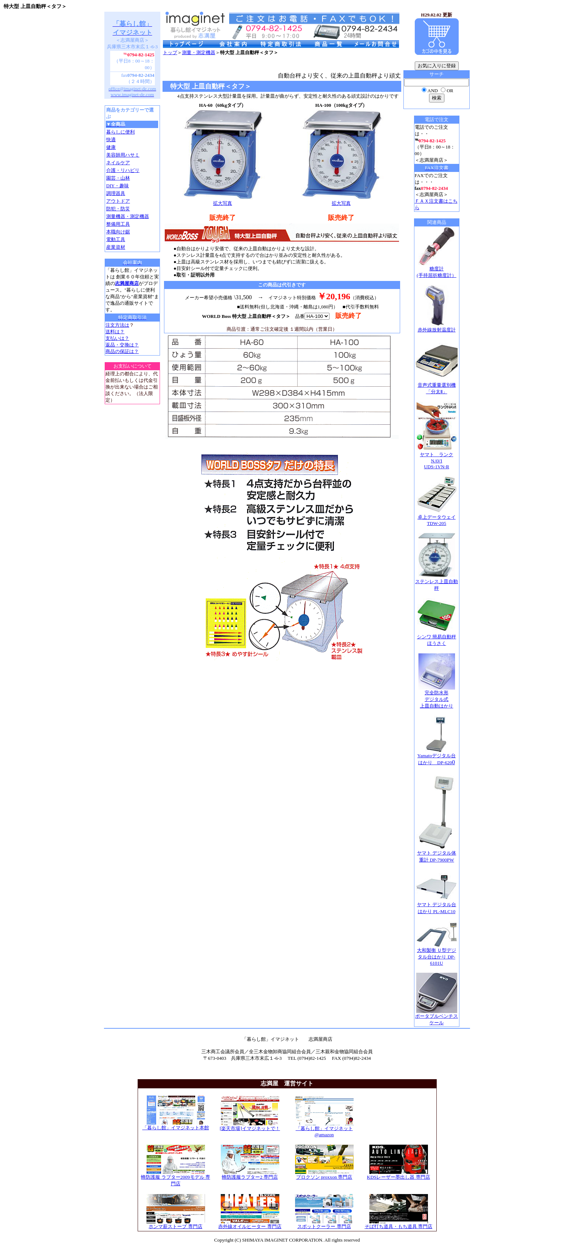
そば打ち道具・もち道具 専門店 (398, 1224)
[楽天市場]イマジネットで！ (250, 1126)
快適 (111, 139)
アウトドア (118, 201)
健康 (111, 147)
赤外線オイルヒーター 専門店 (249, 1224)
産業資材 (115, 247)
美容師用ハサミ (122, 155)
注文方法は (117, 325)
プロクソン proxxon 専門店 (324, 1175)
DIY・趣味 (117, 185)
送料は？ (114, 331)
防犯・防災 (118, 208)
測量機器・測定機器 (127, 216)
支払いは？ (117, 338)
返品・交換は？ (122, 345)
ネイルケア (118, 162)
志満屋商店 (127, 283)
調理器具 (115, 193)
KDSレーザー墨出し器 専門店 (398, 1175)
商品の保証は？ (122, 351)
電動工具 (115, 239)
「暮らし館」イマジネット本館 (175, 1125)
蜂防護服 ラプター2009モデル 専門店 (175, 1178)
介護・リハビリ (122, 170)
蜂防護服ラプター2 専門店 (250, 1175)
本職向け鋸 (118, 231)
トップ (170, 52)
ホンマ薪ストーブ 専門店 (175, 1224)
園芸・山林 (118, 178)
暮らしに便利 (120, 132)
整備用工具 (118, 224)
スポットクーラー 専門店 (324, 1224)
